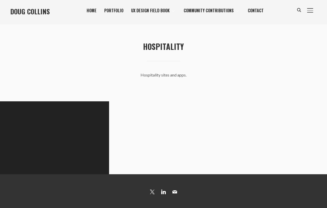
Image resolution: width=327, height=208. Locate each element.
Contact (256, 10)
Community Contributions (209, 10)
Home (92, 10)
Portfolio (113, 10)
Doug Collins (30, 11)
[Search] (299, 10)
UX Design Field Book (150, 10)
